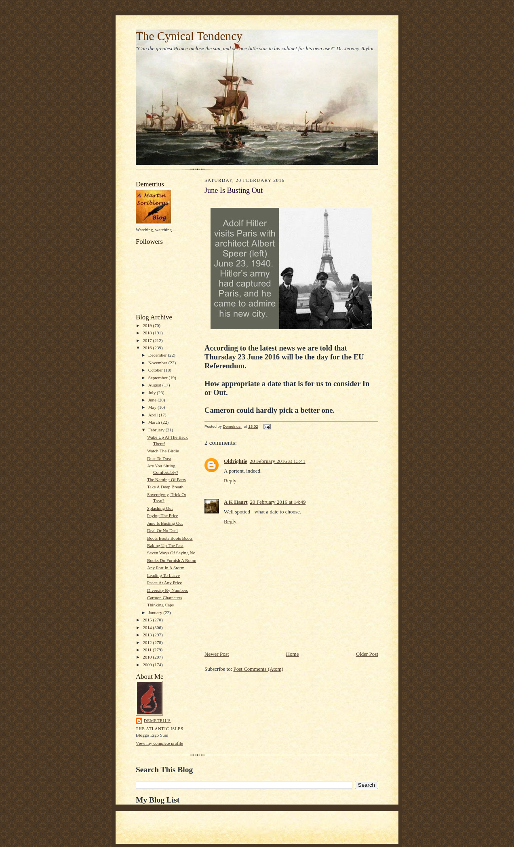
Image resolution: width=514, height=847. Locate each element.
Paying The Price (162, 515)
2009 (148, 664)
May (153, 407)
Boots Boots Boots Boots (170, 538)
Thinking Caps (160, 604)
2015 (148, 619)
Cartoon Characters (164, 597)
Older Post (367, 654)
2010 (148, 657)
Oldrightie (235, 461)
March (154, 422)
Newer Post (216, 654)
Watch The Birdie (163, 450)
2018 (148, 332)
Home (292, 654)
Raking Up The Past (165, 545)
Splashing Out (160, 508)
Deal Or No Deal (162, 530)
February (157, 429)
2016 (148, 347)
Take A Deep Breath (165, 486)
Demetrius (157, 720)
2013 (148, 634)
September (158, 377)
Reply (230, 480)
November (158, 362)
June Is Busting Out (165, 523)
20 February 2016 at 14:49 (278, 502)
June (153, 399)
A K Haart (236, 502)
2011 (148, 649)
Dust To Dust (159, 458)
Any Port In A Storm (166, 567)
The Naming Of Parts (166, 479)
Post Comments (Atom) (259, 669)
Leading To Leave (163, 575)
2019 (148, 325)
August (155, 384)
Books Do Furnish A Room (171, 560)
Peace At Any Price (164, 582)
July (152, 392)
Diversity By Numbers (167, 590)
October (156, 370)
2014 (148, 627)
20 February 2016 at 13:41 (277, 461)
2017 (148, 340)
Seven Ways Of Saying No (171, 552)
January (156, 612)
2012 (148, 642)
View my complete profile (159, 743)
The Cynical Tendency (189, 36)
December (158, 355)
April (153, 414)
